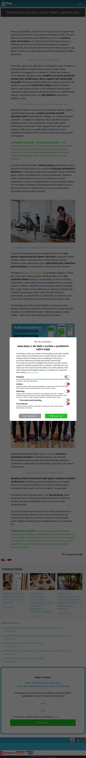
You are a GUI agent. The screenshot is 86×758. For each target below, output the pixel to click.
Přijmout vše (56, 416)
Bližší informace (33, 372)
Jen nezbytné (30, 416)
